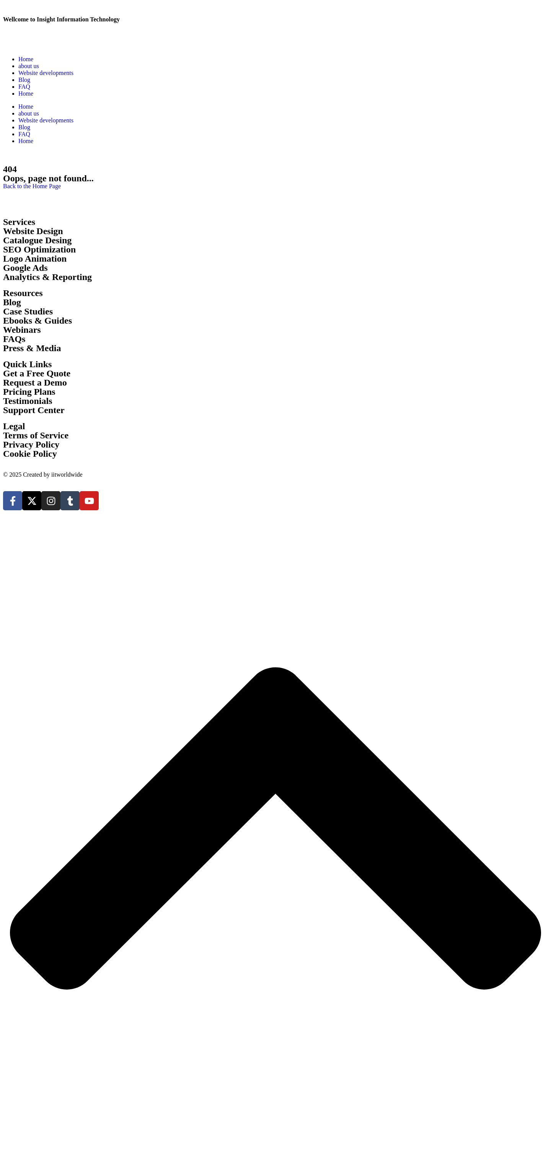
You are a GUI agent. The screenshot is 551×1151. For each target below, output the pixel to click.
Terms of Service (35, 435)
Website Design (33, 231)
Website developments (45, 73)
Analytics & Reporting (47, 277)
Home (25, 59)
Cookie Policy (30, 454)
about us (28, 66)
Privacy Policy (31, 444)
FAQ (24, 86)
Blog (24, 80)
